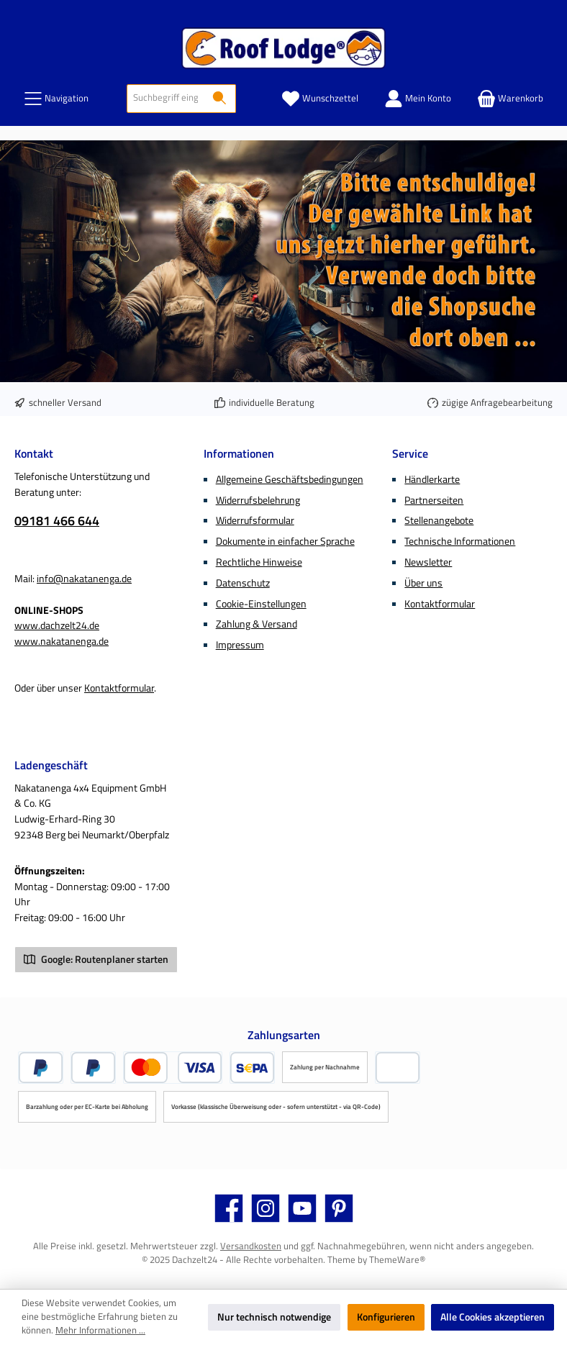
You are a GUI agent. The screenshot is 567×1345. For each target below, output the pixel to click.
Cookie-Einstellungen (261, 604)
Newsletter (428, 562)
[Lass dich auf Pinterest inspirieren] (339, 1208)
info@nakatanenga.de (84, 579)
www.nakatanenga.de (61, 641)
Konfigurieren (386, 1317)
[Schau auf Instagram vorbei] (265, 1208)
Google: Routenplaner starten (96, 959)
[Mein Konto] (418, 98)
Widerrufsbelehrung (258, 500)
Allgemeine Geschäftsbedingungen (289, 479)
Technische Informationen (459, 541)
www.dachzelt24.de (56, 625)
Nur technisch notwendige (274, 1317)
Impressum (240, 645)
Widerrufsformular (255, 520)
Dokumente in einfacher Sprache (285, 541)
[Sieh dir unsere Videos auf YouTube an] (302, 1208)
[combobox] (165, 98)
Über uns (423, 583)
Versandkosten (250, 1246)
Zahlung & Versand (256, 624)
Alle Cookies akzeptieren (492, 1317)
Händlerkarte (432, 479)
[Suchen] (220, 98)
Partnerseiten (433, 500)
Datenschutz (243, 583)
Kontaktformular (119, 688)
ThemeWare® (397, 1260)
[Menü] (56, 98)
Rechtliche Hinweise (259, 562)
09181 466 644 (56, 520)
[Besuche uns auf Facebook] (229, 1208)
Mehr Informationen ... (100, 1330)
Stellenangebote (438, 520)
